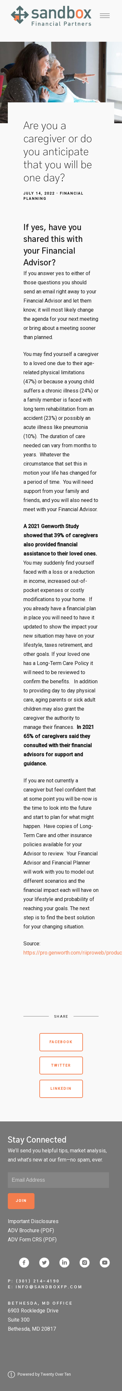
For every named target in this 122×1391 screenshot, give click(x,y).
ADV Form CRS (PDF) (32, 1239)
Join (21, 1201)
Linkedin (61, 1089)
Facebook (61, 1042)
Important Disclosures (33, 1221)
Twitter (61, 1065)
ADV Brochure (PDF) (31, 1230)
